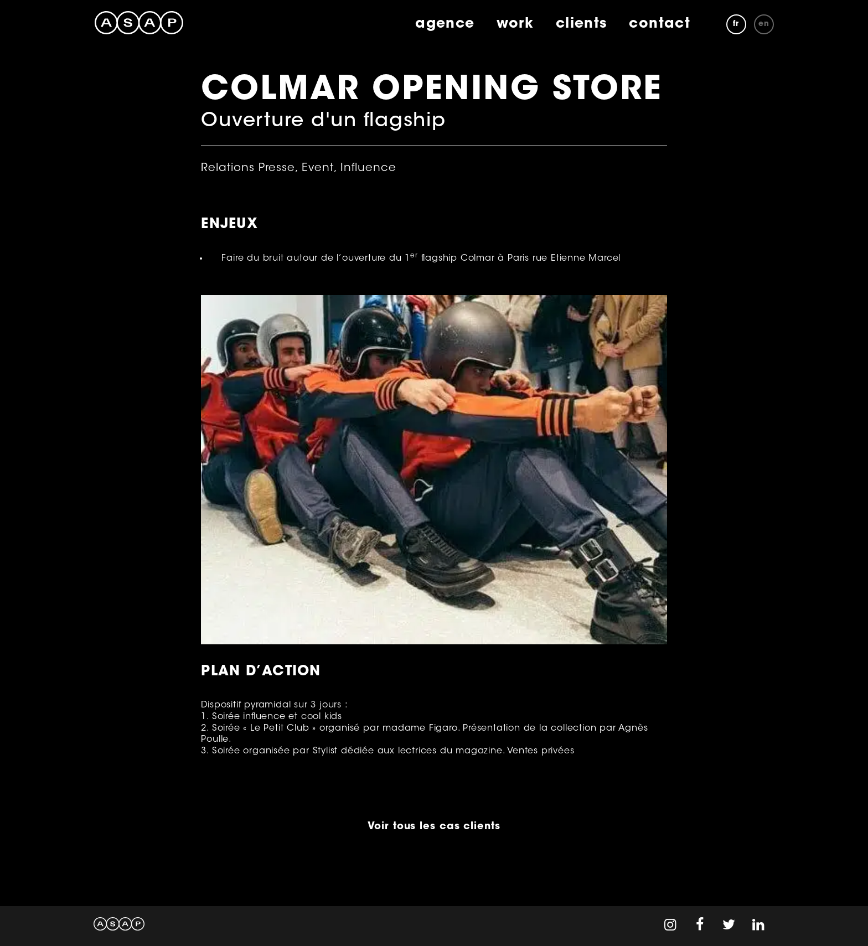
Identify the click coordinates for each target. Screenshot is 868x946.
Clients (581, 24)
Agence (444, 24)
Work (515, 24)
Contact (659, 24)
